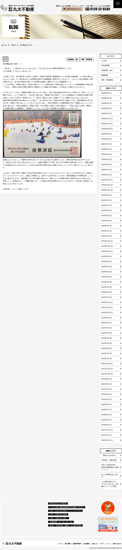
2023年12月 (105, 241)
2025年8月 (105, 139)
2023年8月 (105, 261)
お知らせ (94, 544)
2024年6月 (105, 210)
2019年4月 (105, 420)
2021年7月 (105, 389)
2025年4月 (105, 159)
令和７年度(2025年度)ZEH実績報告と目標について (110, 467)
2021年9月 (105, 379)
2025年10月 (105, 129)
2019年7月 (105, 409)
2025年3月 (105, 164)
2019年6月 (105, 415)
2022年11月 (105, 307)
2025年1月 (105, 175)
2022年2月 (105, 353)
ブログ (13, 45)
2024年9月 (105, 195)
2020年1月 (105, 404)
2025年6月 (105, 149)
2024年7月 (105, 205)
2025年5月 (105, 154)
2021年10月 (105, 374)
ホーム (4, 45)
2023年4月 (105, 282)
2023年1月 (105, 297)
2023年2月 (105, 292)
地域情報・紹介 (73, 59)
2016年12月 (105, 440)
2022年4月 (105, 343)
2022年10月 (105, 312)
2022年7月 (105, 328)
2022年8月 (105, 323)
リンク (108, 544)
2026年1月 (105, 113)
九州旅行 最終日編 (108, 460)
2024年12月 (105, 180)
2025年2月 (105, 170)
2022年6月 (105, 333)
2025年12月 (105, 118)
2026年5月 (105, 93)
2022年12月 (105, 302)
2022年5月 (105, 338)
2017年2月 (105, 435)
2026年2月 (105, 108)
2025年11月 (105, 124)
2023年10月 (105, 251)
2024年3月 (105, 226)
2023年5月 (105, 277)
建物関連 (104, 75)
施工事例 (68, 544)
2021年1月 (105, 399)
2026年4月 (105, 98)
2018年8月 (105, 425)
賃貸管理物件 (77, 544)
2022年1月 (105, 358)
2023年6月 (105, 272)
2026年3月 (105, 103)
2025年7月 (105, 144)
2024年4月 (105, 221)
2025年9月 (105, 134)
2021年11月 (105, 369)
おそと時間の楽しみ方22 (109, 476)
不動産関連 (105, 65)
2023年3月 (105, 287)
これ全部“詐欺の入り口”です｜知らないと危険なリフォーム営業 (110, 484)
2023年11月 (105, 246)
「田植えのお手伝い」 (109, 455)
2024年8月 (105, 200)
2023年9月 (105, 256)
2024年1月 (105, 236)
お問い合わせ (117, 544)
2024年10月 (105, 190)
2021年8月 (105, 384)
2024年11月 (105, 185)
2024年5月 (105, 215)
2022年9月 (105, 318)
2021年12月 (105, 364)
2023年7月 (105, 267)
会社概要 (86, 544)
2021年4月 (105, 394)
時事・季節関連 (86, 59)
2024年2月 (105, 231)
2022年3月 (105, 348)
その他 (103, 61)
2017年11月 (105, 430)
